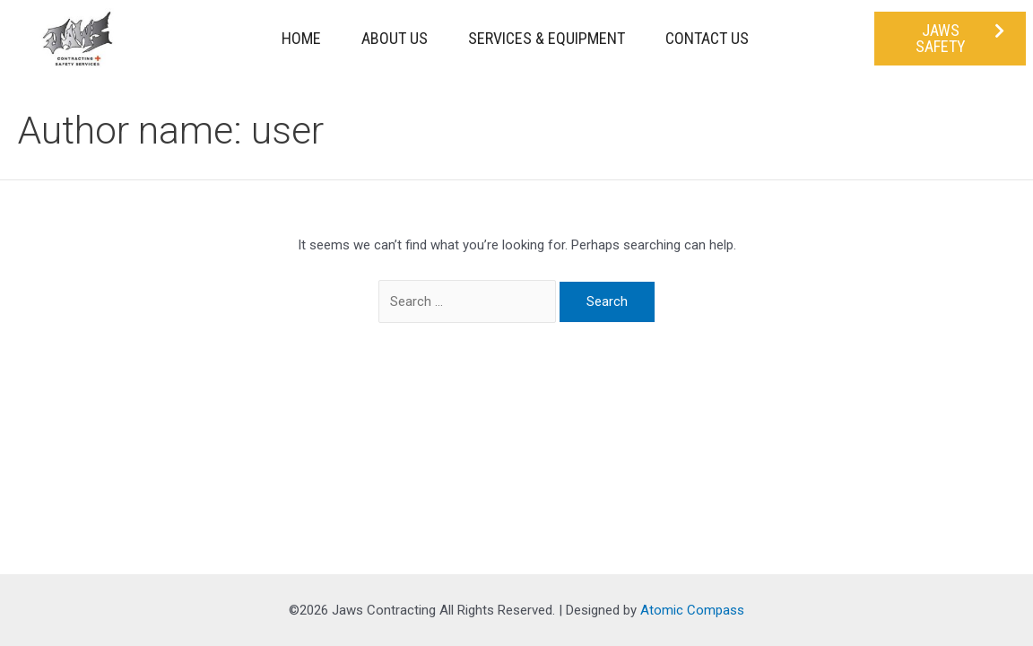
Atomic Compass (692, 610)
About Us (394, 38)
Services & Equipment (546, 38)
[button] (950, 38)
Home (301, 38)
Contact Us (707, 38)
